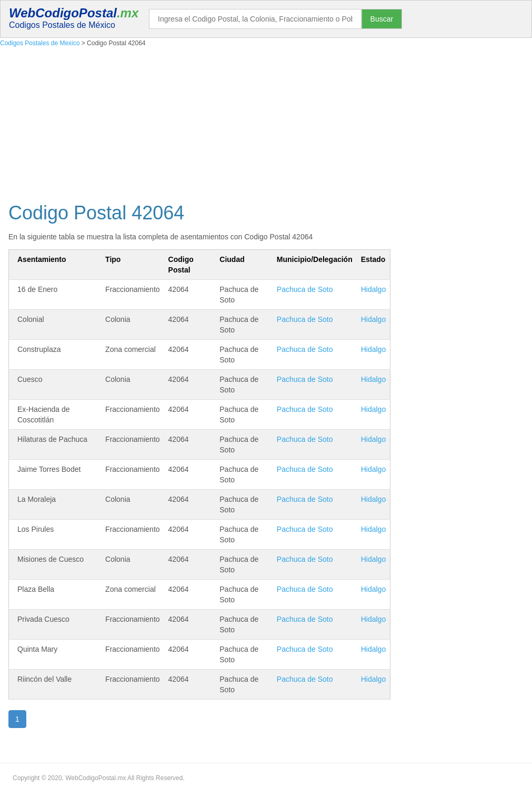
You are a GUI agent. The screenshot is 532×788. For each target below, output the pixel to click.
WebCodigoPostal (73, 13)
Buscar (382, 19)
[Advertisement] (266, 122)
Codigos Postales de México (62, 25)
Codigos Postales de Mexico (39, 43)
